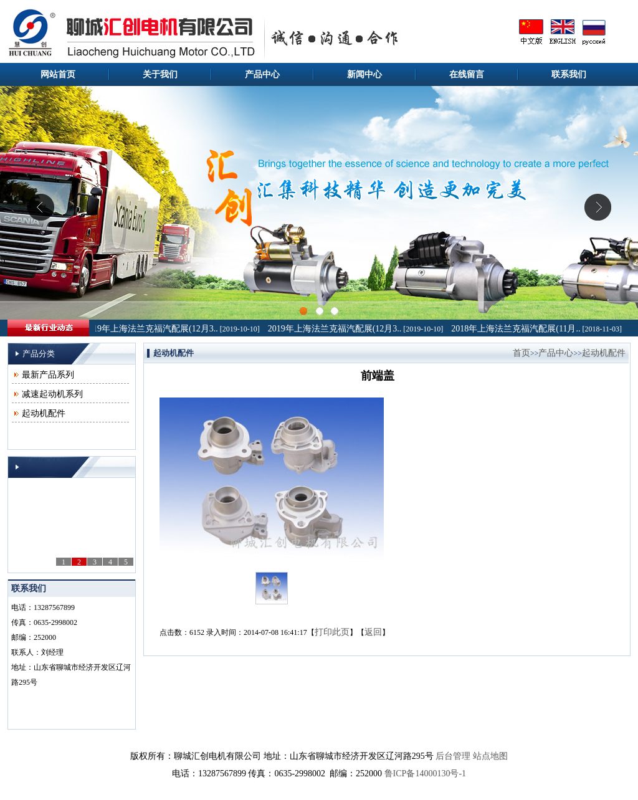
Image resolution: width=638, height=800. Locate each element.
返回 (373, 632)
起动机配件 (43, 413)
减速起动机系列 (52, 394)
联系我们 (568, 74)
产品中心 (262, 74)
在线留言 (466, 74)
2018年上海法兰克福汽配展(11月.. (517, 328)
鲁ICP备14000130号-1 (425, 773)
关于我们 (160, 74)
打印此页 (332, 632)
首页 (521, 353)
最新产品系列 (48, 374)
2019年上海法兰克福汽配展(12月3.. (153, 328)
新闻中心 (364, 74)
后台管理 (453, 756)
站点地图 (490, 756)
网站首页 (57, 74)
